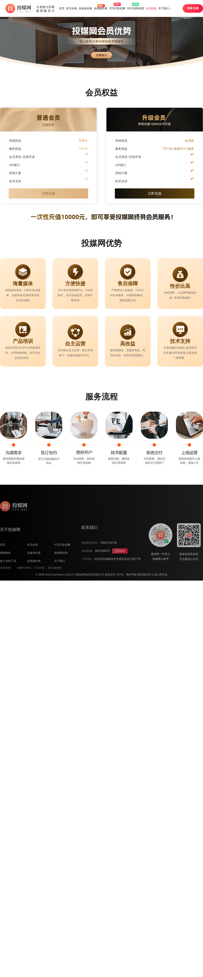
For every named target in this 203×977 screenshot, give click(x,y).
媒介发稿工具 (8, 585)
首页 (61, 8)
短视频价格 (100, 8)
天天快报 (39, 574)
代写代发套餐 (117, 8)
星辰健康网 (55, 574)
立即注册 (48, 193)
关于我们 (164, 8)
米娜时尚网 (23, 574)
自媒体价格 (85, 8)
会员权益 (151, 8)
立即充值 (154, 193)
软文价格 (71, 8)
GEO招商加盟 (135, 8)
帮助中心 (65, 25)
